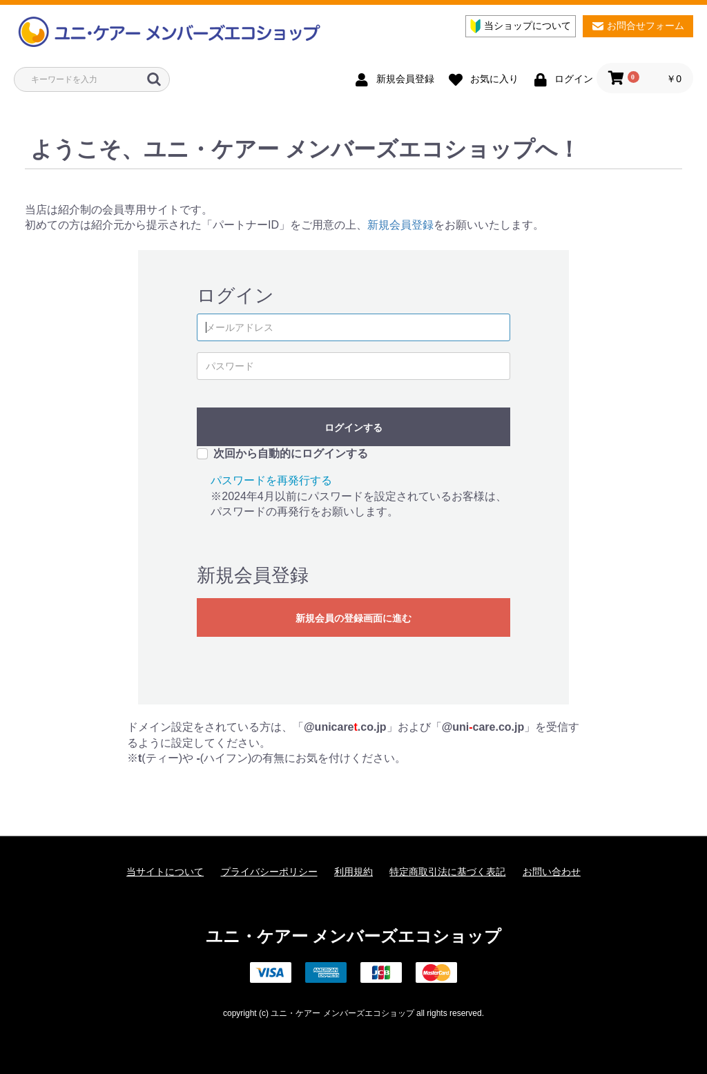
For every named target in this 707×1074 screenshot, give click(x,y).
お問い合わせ (552, 871)
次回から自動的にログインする (290, 453)
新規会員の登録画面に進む (353, 618)
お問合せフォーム (638, 25)
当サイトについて (165, 871)
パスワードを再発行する (271, 480)
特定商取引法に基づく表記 (447, 871)
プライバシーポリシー (269, 871)
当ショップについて (520, 25)
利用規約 (353, 871)
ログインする (353, 427)
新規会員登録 (400, 225)
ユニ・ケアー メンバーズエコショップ (354, 936)
